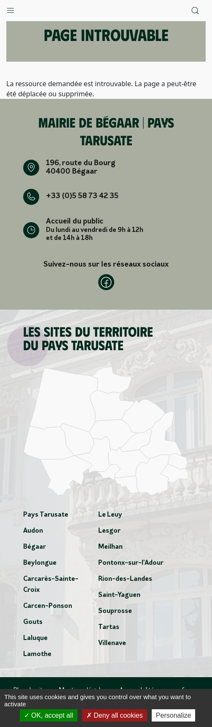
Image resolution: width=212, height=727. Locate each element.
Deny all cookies (114, 715)
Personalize (173, 715)
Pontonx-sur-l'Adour (131, 563)
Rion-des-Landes (125, 579)
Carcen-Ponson (47, 606)
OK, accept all (48, 715)
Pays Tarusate (45, 515)
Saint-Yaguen (119, 595)
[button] (10, 8)
